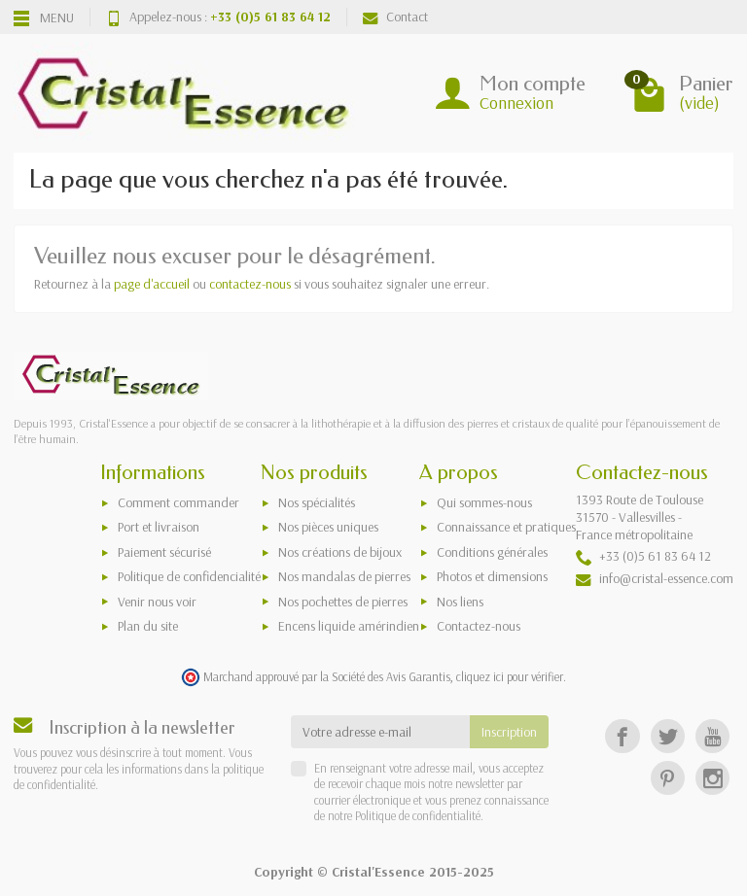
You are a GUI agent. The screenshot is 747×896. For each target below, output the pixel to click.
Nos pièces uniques (328, 526)
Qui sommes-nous (484, 502)
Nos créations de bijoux (340, 552)
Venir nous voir (157, 601)
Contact (395, 16)
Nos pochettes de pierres (343, 601)
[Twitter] (668, 736)
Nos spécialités (316, 502)
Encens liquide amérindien (348, 626)
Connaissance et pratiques (506, 526)
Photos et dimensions (492, 576)
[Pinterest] (668, 778)
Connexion (516, 102)
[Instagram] (712, 778)
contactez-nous (250, 284)
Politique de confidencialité (189, 576)
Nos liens (460, 601)
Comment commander (178, 502)
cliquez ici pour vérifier (509, 676)
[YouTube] (712, 736)
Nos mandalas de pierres (344, 576)
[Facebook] (622, 736)
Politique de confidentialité (416, 815)
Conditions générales (492, 552)
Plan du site (148, 626)
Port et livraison (158, 526)
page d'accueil (152, 284)
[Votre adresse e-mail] (380, 731)
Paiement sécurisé (164, 552)
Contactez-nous (478, 626)
